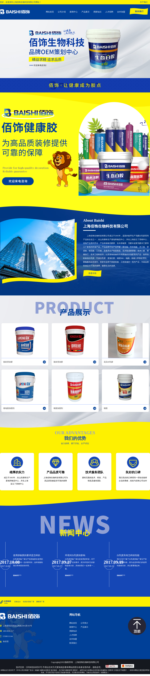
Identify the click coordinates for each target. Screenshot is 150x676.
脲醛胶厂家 (40, 602)
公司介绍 (62, 12)
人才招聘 (109, 12)
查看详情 (92, 273)
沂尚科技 (30, 667)
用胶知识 (97, 12)
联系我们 (73, 643)
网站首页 (50, 12)
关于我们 (144, 2)
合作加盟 (121, 12)
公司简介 (84, 623)
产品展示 (86, 12)
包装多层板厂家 (28, 602)
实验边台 (17, 602)
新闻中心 (74, 12)
